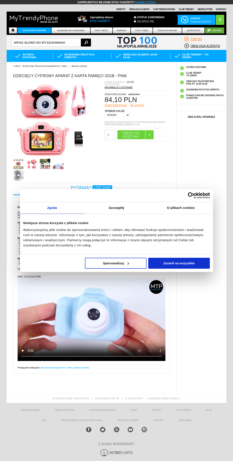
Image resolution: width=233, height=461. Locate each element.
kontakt (159, 420)
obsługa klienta (64, 410)
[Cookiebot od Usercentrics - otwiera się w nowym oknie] (191, 195)
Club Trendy (186, 9)
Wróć (17, 66)
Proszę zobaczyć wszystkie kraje (82, 420)
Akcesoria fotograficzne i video (57, 367)
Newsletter (205, 9)
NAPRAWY (121, 30)
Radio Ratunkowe (167, 30)
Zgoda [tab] (52, 208)
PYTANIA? (91, 187)
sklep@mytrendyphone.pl (164, 398)
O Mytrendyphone (164, 9)
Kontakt (221, 9)
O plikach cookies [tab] (181, 208)
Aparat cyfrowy (81, 367)
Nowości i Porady (128, 420)
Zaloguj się (145, 21)
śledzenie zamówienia (102, 410)
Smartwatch (193, 30)
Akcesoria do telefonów (71, 30)
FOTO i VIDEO (141, 30)
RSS (44, 420)
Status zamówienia (151, 17)
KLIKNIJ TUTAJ (145, 2)
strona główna (30, 410)
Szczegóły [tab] (116, 208)
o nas (133, 410)
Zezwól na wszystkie (179, 263)
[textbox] (51, 42)
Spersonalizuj (116, 263)
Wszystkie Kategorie (34, 30)
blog (209, 410)
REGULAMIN (185, 420)
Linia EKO (217, 30)
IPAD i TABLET (101, 30)
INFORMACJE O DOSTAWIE (118, 87)
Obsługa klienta (139, 9)
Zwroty (121, 9)
